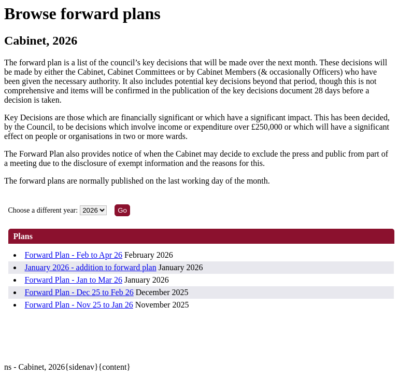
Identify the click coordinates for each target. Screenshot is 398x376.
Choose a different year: (43, 210)
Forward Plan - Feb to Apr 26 (73, 254)
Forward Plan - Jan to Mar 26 (73, 279)
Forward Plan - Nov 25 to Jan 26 (79, 304)
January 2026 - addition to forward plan (91, 267)
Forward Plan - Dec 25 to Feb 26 (79, 292)
